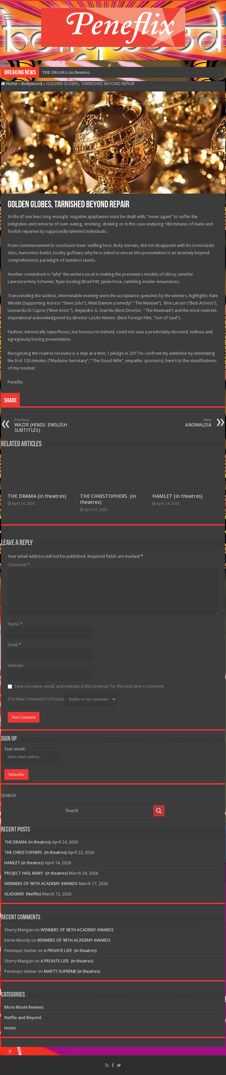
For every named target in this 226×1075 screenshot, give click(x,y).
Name (15, 623)
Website (15, 665)
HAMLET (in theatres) (177, 496)
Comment (19, 564)
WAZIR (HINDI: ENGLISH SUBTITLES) (48, 425)
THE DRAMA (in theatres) (65, 72)
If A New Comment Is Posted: (62, 699)
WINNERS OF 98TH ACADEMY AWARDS (41, 883)
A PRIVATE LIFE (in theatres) (70, 950)
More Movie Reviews (24, 1007)
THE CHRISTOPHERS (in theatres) (35, 852)
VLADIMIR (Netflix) (22, 893)
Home (9, 83)
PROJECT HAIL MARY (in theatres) (36, 873)
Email (14, 644)
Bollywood (31, 83)
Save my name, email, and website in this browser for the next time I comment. (89, 686)
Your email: (14, 748)
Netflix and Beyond (22, 1017)
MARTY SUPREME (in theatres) (72, 971)
